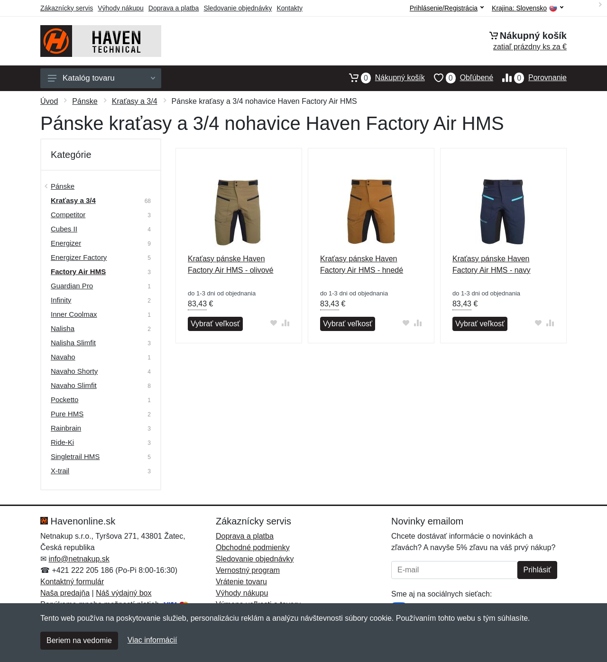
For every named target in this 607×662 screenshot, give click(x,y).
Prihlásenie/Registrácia (447, 8)
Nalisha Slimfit (73, 343)
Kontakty (289, 8)
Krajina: (527, 8)
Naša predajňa (65, 593)
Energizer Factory (79, 257)
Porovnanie (530, 78)
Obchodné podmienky (253, 547)
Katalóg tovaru (101, 78)
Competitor (68, 215)
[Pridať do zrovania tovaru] (286, 323)
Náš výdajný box (123, 593)
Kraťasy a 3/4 (134, 101)
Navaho (63, 357)
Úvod (49, 101)
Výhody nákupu (121, 8)
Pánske (84, 101)
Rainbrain (66, 428)
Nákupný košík (382, 78)
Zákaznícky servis (66, 8)
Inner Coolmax (74, 314)
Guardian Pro (72, 286)
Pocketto (64, 399)
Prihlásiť (537, 570)
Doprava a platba (173, 8)
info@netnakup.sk (78, 559)
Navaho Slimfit (74, 385)
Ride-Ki (62, 442)
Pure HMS (67, 414)
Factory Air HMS (78, 271)
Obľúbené (459, 78)
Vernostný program (248, 570)
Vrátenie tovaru (241, 582)
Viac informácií (152, 640)
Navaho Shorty (74, 371)
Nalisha (62, 328)
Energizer (66, 243)
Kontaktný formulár (72, 582)
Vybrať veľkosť (215, 324)
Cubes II (64, 229)
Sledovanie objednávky (237, 8)
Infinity (61, 300)
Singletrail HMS (75, 456)
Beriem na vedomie (79, 640)
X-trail (60, 471)
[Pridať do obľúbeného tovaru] (274, 323)
